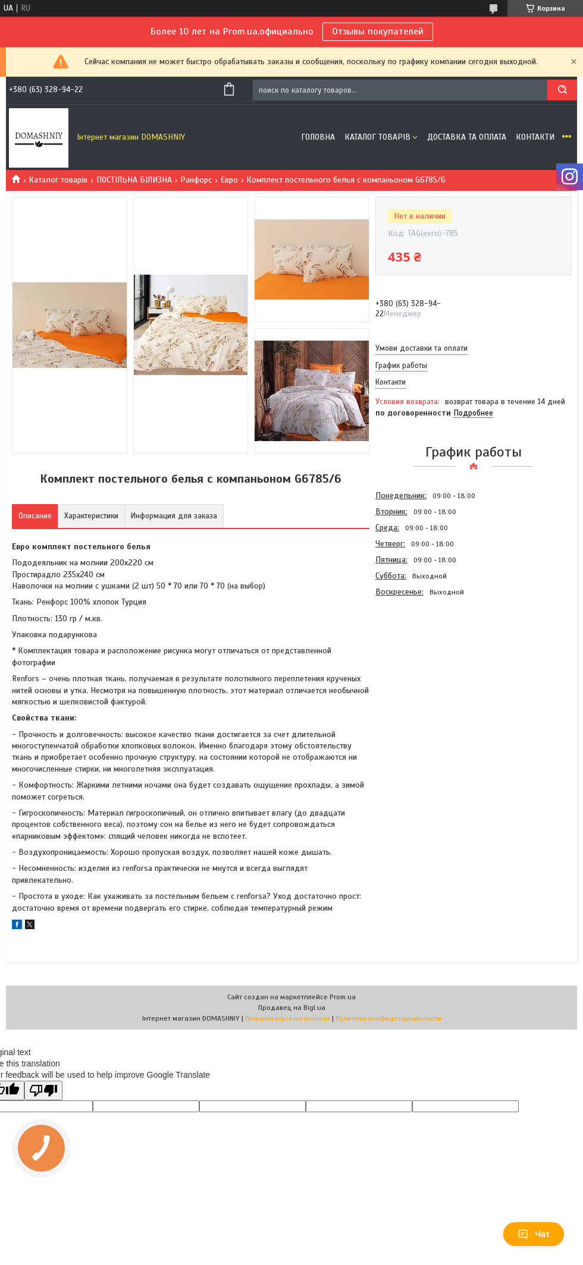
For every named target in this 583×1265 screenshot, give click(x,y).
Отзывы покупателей (378, 31)
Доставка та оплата (466, 137)
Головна (318, 137)
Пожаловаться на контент (287, 1018)
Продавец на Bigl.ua (291, 1007)
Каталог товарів (377, 137)
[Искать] (562, 90)
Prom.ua (343, 997)
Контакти (535, 137)
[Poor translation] (43, 1090)
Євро (229, 180)
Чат (534, 1234)
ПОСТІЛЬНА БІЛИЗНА (134, 180)
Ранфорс (196, 180)
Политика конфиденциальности (388, 1018)
